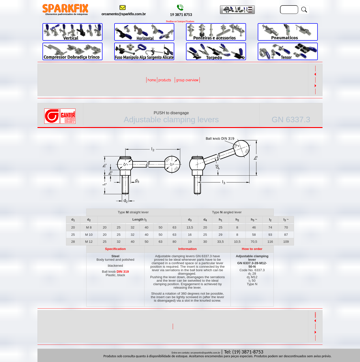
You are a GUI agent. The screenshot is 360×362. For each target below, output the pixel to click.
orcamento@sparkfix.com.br (205, 352)
